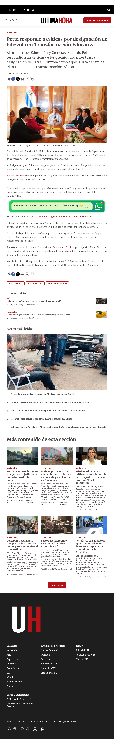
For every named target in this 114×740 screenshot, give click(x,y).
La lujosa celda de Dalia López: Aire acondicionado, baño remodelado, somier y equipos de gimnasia (58, 428)
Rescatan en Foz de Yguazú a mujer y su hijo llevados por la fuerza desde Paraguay (22, 476)
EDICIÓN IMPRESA (97, 20)
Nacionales (12, 32)
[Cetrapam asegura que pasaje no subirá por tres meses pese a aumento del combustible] (22, 526)
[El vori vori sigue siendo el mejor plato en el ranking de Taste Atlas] (101, 315)
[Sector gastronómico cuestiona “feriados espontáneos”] (57, 526)
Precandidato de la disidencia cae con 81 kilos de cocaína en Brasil (42, 395)
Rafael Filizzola (35, 284)
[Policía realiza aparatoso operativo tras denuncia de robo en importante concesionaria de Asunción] (91, 526)
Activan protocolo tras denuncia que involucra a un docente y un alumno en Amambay (56, 476)
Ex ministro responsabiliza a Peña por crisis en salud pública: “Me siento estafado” (50, 403)
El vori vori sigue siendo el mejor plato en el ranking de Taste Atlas (38, 315)
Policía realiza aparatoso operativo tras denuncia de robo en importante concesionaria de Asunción (90, 547)
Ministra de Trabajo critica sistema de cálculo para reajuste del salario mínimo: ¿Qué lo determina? (91, 478)
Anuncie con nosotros (53, 646)
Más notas (57, 585)
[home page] (57, 20)
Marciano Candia (64, 504)
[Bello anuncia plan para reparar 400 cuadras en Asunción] (101, 301)
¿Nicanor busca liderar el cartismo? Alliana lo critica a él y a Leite (41, 420)
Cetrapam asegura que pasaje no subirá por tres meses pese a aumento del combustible (22, 546)
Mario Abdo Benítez (63, 248)
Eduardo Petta (14, 175)
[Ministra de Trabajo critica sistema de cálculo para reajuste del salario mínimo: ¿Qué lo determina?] (91, 456)
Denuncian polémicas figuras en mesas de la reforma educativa (59, 217)
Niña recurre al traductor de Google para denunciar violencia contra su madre (48, 411)
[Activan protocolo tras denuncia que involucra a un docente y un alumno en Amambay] (57, 456)
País (9, 299)
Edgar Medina (30, 502)
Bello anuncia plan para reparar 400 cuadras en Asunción (34, 302)
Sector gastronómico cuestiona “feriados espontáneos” (54, 544)
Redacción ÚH (32, 305)
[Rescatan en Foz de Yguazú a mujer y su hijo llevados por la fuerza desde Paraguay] (22, 456)
